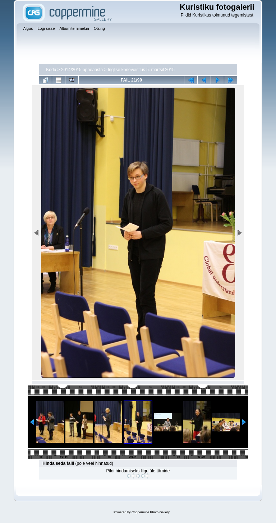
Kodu (51, 69)
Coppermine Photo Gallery (151, 512)
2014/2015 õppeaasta (82, 69)
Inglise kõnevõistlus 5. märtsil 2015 (141, 69)
